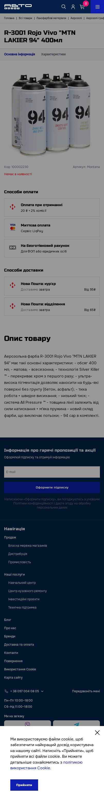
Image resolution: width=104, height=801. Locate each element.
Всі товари (25, 18)
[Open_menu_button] (97, 6)
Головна (9, 18)
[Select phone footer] (42, 691)
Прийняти (24, 785)
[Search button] (63, 6)
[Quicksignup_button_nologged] (73, 6)
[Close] (97, 732)
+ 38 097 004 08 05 (24, 691)
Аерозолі (76, 18)
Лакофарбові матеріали (51, 18)
